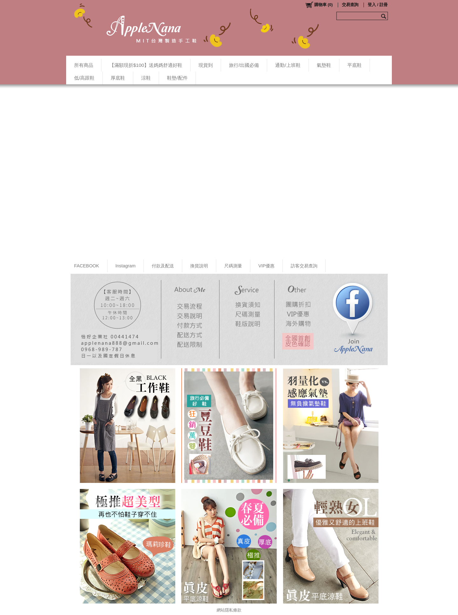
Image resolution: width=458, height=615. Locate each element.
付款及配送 (163, 265)
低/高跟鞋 (84, 78)
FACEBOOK (86, 265)
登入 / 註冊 (378, 4)
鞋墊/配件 (177, 78)
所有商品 (83, 65)
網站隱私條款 (229, 610)
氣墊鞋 (324, 65)
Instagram (125, 265)
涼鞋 (146, 78)
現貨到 (205, 65)
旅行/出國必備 (244, 65)
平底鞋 (354, 65)
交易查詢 (350, 4)
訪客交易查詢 (304, 265)
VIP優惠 (266, 265)
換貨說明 (199, 265)
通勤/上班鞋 (287, 65)
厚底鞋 (118, 78)
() (319, 5)
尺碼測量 (233, 265)
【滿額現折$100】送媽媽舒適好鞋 (145, 65)
